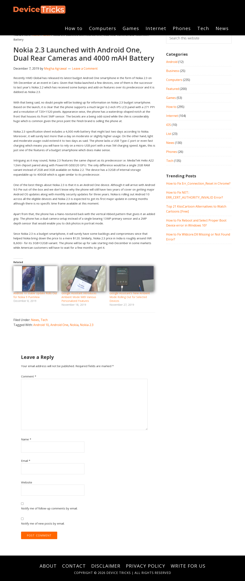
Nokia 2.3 (86, 325)
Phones (171, 152)
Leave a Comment (85, 68)
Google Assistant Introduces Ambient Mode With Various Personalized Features (78, 297)
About (48, 566)
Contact (74, 566)
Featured (172, 89)
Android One (59, 325)
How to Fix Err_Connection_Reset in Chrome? (198, 183)
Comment (28, 376)
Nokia (74, 325)
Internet (172, 116)
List (168, 134)
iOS (168, 125)
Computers (174, 80)
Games (171, 98)
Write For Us (188, 566)
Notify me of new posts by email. (43, 523)
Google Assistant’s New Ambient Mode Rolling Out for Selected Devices (129, 297)
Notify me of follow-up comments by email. (49, 508)
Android (171, 62)
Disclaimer (106, 566)
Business (172, 71)
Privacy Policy (145, 566)
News (35, 320)
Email (25, 461)
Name (26, 439)
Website (26, 482)
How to (171, 107)
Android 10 (41, 325)
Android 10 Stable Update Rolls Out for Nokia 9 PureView (35, 295)
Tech (44, 320)
